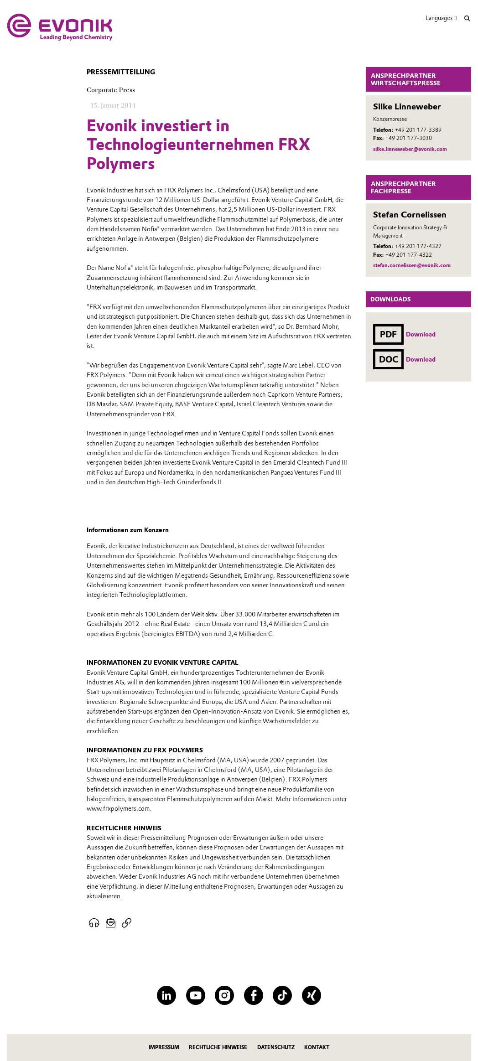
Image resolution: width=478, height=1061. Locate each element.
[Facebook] (253, 995)
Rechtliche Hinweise (218, 1047)
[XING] (311, 995)
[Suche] (467, 18)
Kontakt (316, 1047)
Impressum (164, 1047)
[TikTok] (282, 995)
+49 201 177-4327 (418, 246)
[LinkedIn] (166, 995)
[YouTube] (195, 995)
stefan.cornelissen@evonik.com (412, 265)
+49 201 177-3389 (418, 130)
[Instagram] (224, 995)
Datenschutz (276, 1047)
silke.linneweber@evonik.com (410, 149)
